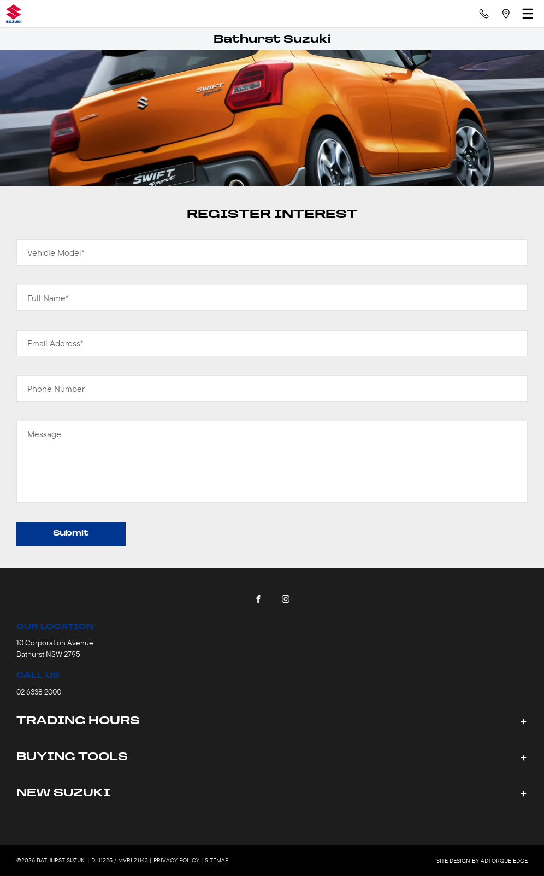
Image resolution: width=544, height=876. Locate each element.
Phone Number (56, 388)
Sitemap (216, 860)
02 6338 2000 (38, 692)
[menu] (527, 13)
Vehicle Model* (56, 252)
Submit (71, 534)
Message (44, 433)
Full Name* (48, 297)
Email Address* (55, 343)
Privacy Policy (176, 860)
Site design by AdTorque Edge (482, 861)
